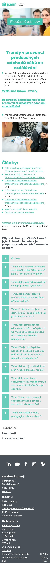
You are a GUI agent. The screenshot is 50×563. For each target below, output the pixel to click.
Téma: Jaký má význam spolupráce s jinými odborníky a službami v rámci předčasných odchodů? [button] (24, 383)
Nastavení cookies (12, 515)
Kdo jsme (7, 505)
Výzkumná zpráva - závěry (19, 91)
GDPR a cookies (10, 512)
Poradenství (8, 481)
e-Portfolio (8, 536)
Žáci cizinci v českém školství (19, 212)
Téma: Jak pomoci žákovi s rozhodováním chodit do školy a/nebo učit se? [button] (23, 298)
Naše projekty (9, 501)
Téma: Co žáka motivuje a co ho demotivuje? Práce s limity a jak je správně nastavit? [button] (24, 313)
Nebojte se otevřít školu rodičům (21, 209)
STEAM (6, 543)
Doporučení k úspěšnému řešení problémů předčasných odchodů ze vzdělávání (23, 103)
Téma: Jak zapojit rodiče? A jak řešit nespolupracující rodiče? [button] (23, 368)
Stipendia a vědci (11, 547)
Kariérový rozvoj (11, 525)
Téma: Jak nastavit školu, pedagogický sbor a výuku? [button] (21, 414)
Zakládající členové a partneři (18, 508)
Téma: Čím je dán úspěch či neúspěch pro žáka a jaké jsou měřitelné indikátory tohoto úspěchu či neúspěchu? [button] (23, 353)
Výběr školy (8, 529)
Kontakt (6, 491)
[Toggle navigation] (44, 4)
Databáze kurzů (10, 484)
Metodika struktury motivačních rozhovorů (23, 223)
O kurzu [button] (11, 258)
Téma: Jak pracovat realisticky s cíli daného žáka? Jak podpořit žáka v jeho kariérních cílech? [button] (24, 270)
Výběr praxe (9, 532)
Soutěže (6, 550)
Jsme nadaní (9, 539)
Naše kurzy (8, 488)
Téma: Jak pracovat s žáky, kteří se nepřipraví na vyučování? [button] (24, 284)
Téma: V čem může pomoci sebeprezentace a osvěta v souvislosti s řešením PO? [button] (21, 401)
